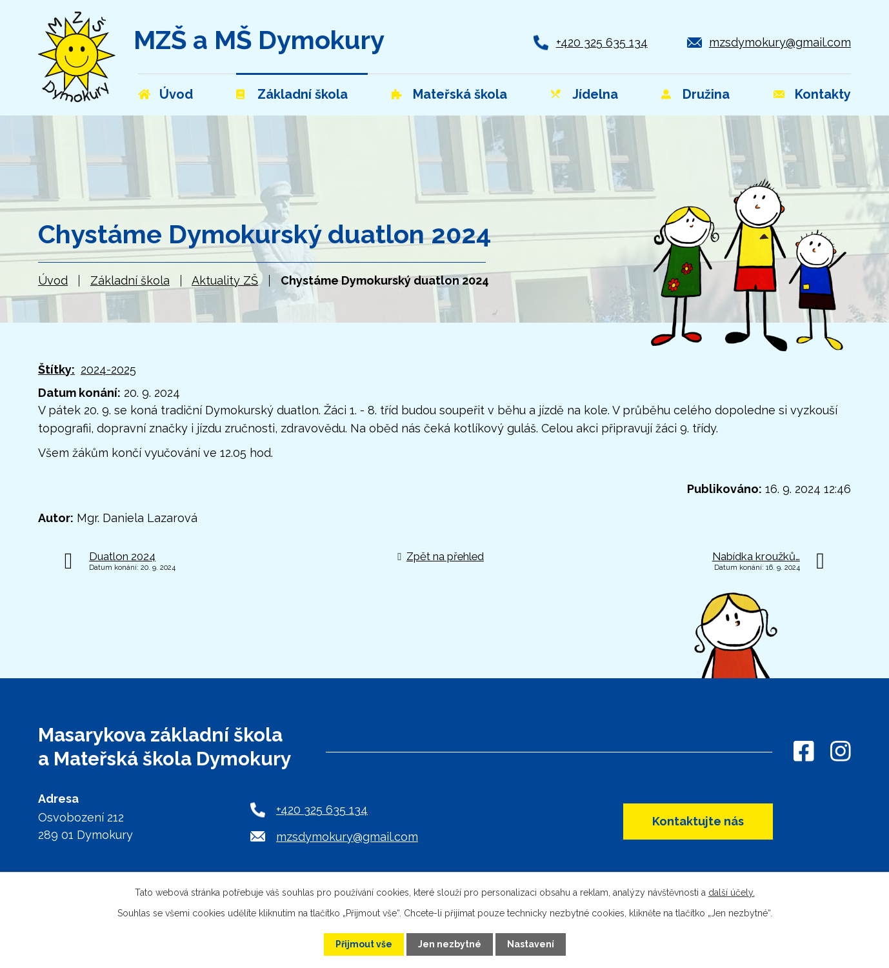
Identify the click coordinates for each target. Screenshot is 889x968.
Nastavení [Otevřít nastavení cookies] (530, 944)
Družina (706, 94)
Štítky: (56, 369)
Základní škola (130, 280)
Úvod (53, 280)
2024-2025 (108, 369)
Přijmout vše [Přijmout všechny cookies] (363, 944)
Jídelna (595, 94)
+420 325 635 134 (602, 42)
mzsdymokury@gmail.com (780, 42)
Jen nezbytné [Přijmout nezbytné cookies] (449, 944)
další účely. (731, 892)
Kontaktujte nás (698, 821)
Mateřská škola (460, 94)
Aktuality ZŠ (225, 280)
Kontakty (823, 94)
